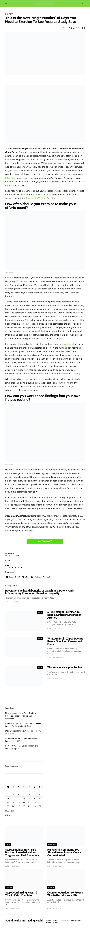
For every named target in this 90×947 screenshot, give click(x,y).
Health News (52, 845)
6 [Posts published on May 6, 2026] (18, 794)
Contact (55, 923)
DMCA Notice (64, 920)
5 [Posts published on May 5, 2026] (13, 794)
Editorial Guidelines (51, 920)
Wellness (9, 888)
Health (9, 14)
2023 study (11, 178)
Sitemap (48, 923)
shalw (7, 565)
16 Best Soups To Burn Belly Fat (39, 198)
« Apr (7, 815)
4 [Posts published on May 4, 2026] (8, 794)
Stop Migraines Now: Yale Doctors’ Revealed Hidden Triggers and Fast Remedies (20, 716)
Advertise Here (76, 920)
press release (66, 344)
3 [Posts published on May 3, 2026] (39, 791)
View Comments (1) (45, 541)
